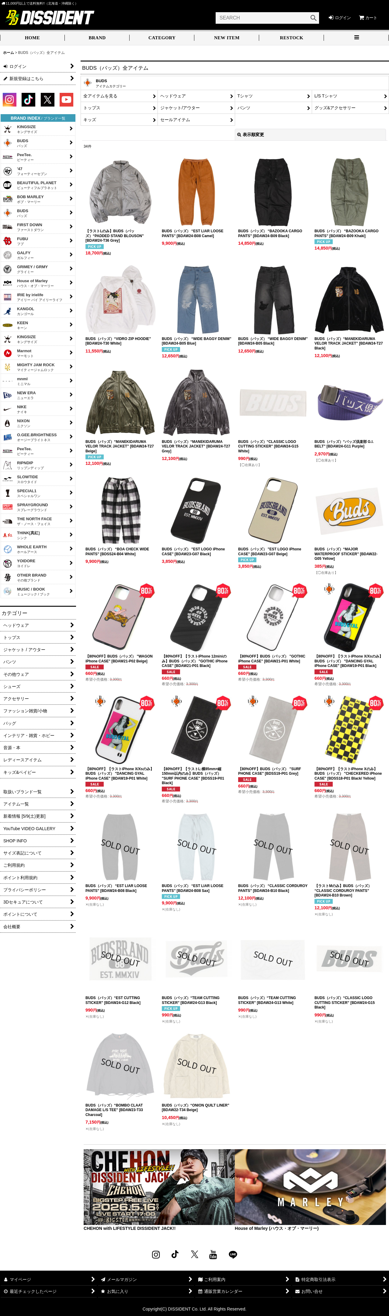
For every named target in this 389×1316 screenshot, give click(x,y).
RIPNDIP (23, 465)
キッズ (89, 119)
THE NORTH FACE (27, 521)
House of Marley (28, 283)
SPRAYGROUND (25, 507)
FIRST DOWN (23, 227)
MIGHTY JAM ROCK (28, 367)
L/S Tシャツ (325, 95)
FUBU (15, 241)
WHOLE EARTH (24, 549)
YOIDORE (18, 564)
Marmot (18, 353)
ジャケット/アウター (180, 107)
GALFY (18, 255)
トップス (91, 107)
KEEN (15, 325)
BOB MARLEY (23, 199)
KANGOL (18, 311)
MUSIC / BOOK (26, 591)
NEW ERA (19, 395)
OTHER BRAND (24, 577)
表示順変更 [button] (250, 134)
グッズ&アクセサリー (335, 107)
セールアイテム (175, 119)
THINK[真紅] (21, 535)
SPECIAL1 (21, 493)
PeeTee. (18, 157)
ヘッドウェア (173, 95)
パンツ (244, 107)
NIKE (14, 409)
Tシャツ (245, 95)
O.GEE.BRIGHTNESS (29, 437)
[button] (356, 38)
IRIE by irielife (32, 297)
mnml (16, 381)
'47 (24, 171)
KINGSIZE (19, 129)
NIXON (16, 423)
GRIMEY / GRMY (25, 269)
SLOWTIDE (20, 479)
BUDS (15, 143)
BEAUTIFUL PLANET (29, 185)
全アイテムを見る (100, 95)
